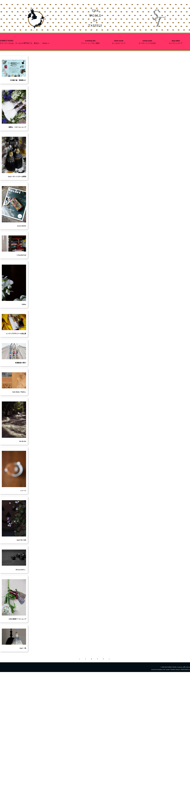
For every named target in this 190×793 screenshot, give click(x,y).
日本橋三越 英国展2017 (18, 80)
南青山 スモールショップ (17, 127)
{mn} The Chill (21, 540)
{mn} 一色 (23, 648)
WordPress (160, 669)
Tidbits (24, 304)
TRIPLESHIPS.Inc (185, 669)
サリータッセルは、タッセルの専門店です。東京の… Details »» (24, 43)
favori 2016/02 (21, 226)
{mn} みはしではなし (19, 392)
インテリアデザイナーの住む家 (16, 333)
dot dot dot (22, 441)
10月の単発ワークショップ (17, 619)
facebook (179, 667)
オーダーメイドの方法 (147, 43)
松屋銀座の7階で (20, 363)
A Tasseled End (21, 255)
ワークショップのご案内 (90, 43)
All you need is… (21, 569)
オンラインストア (175, 43)
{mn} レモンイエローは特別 (17, 176)
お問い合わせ (186, 667)
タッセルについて (119, 43)
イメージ (23, 490)
